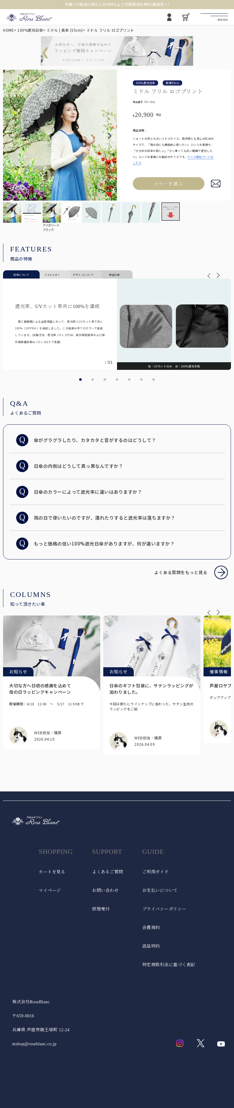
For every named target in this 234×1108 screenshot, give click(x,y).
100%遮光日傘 (30, 30)
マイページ (50, 890)
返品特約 (151, 946)
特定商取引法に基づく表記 (168, 964)
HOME (8, 30)
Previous (10, 136)
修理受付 (101, 909)
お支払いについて (160, 890)
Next (110, 136)
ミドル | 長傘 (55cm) (65, 30)
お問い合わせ (105, 890)
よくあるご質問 (107, 872)
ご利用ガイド (155, 872)
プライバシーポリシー (164, 909)
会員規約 (151, 927)
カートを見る (52, 872)
